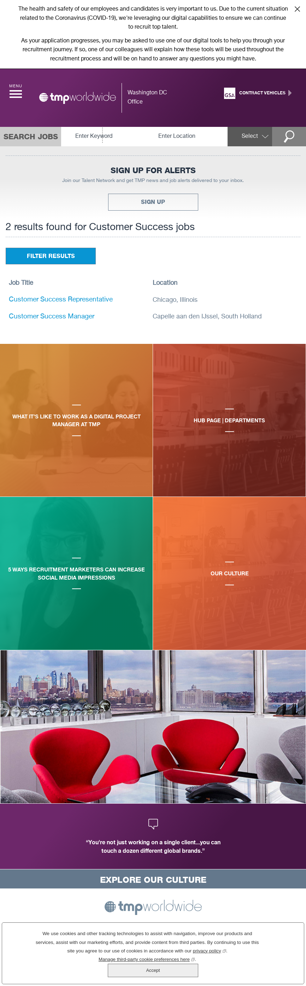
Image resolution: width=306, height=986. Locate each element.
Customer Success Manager (49, 316)
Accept (271, 959)
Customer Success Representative (58, 300)
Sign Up (153, 202)
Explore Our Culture (153, 879)
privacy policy (188, 963)
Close (297, 8)
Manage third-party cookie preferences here (126, 972)
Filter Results (51, 256)
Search (292, 136)
